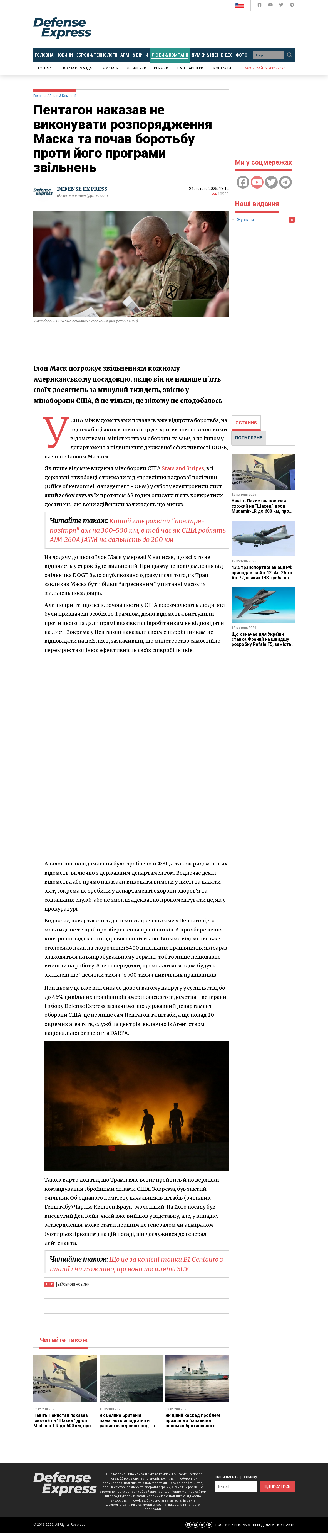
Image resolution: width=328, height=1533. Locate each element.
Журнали (111, 68)
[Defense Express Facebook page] (260, 6)
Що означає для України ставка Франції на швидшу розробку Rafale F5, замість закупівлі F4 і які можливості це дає (263, 644)
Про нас (44, 68)
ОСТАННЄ (246, 423)
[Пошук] (290, 55)
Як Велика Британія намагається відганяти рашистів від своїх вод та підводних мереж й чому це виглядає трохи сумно (130, 1426)
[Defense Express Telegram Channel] (292, 6)
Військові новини (73, 1284)
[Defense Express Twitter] (282, 6)
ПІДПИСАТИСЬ (277, 1486)
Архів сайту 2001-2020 (264, 68)
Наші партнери (190, 68)
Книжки (161, 68)
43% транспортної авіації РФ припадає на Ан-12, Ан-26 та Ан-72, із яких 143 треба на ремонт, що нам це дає (262, 575)
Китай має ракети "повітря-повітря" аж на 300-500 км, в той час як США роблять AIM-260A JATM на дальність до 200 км (128, 530)
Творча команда (76, 68)
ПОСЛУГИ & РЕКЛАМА (232, 1525)
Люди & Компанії (62, 96)
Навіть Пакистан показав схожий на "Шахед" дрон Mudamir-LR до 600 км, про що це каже (62, 1423)
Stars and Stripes (183, 468)
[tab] (246, 423)
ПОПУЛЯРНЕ (248, 438)
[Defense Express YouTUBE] (271, 6)
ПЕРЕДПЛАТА (263, 1525)
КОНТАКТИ (286, 1525)
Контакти (222, 68)
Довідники (136, 68)
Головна (39, 96)
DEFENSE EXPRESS (82, 189)
